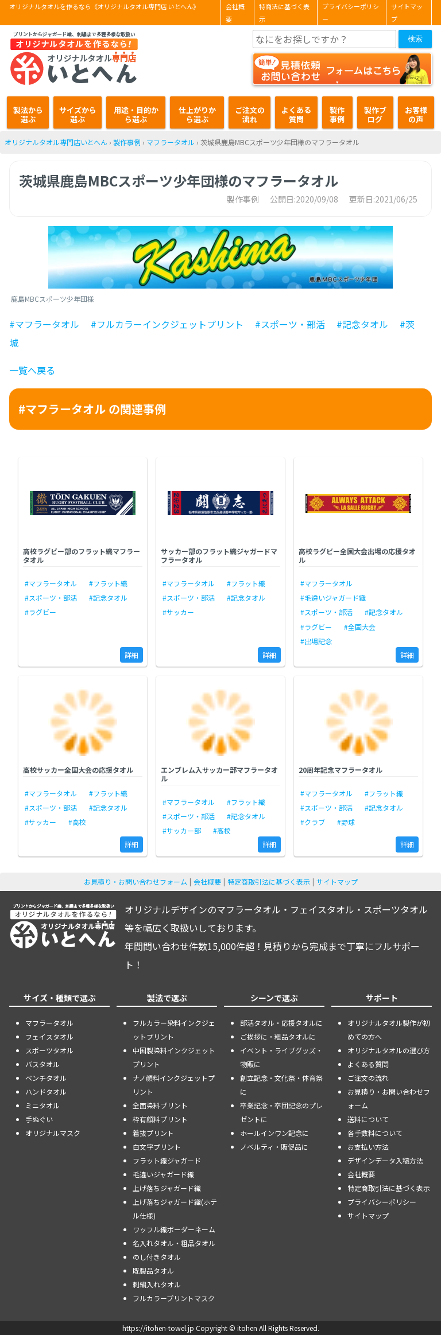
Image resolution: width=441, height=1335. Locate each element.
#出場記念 (316, 641)
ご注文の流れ (250, 114)
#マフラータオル (44, 324)
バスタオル (42, 1064)
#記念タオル (362, 324)
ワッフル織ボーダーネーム (174, 1229)
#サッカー (178, 612)
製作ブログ (375, 114)
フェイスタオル (49, 1036)
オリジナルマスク (52, 1133)
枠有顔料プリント (160, 1119)
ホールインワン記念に (274, 1133)
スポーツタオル (49, 1050)
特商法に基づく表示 (284, 13)
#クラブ (312, 822)
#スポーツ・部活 (290, 324)
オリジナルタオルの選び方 (388, 1050)
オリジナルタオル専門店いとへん (56, 142)
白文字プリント (157, 1146)
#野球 (346, 822)
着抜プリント (153, 1133)
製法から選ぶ (28, 114)
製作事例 (337, 114)
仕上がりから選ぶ (197, 114)
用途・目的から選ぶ (136, 114)
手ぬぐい (39, 1119)
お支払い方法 (368, 1146)
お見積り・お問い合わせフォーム (135, 881)
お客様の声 (416, 114)
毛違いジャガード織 (163, 1174)
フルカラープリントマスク (174, 1298)
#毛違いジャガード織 (333, 597)
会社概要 (235, 13)
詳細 (131, 655)
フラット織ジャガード (167, 1160)
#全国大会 (360, 627)
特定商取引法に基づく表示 (268, 881)
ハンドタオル (46, 1091)
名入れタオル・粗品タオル (174, 1243)
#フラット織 (108, 583)
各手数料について (375, 1133)
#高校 (77, 822)
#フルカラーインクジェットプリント (167, 324)
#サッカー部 (182, 830)
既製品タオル (153, 1270)
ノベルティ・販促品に (274, 1146)
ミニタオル (42, 1105)
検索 (415, 38)
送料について (368, 1119)
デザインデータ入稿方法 (385, 1160)
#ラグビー (40, 612)
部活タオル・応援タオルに (281, 1022)
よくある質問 (296, 114)
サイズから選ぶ (77, 114)
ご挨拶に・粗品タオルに (278, 1036)
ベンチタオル (46, 1078)
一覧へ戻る (32, 370)
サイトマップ (407, 13)
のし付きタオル (157, 1257)
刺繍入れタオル (157, 1284)
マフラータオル (170, 142)
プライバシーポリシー (350, 13)
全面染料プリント (160, 1105)
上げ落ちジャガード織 (167, 1188)
